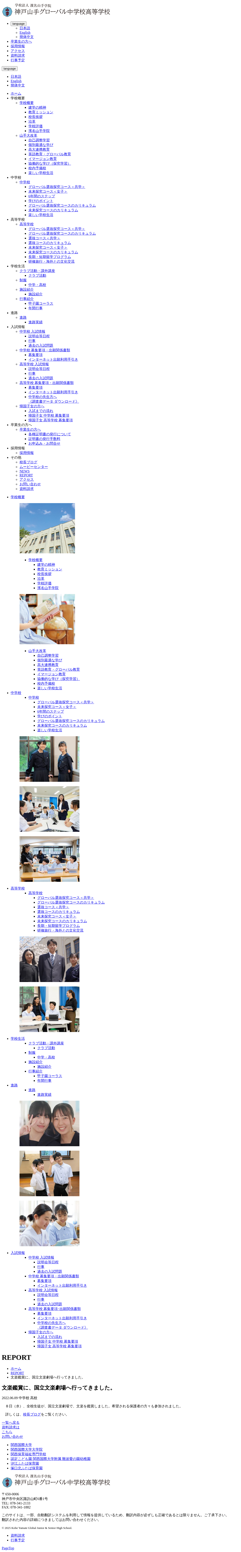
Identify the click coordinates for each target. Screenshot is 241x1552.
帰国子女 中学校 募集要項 (48, 415)
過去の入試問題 (40, 345)
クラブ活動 (37, 275)
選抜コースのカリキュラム (49, 243)
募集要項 (35, 355)
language (18, 23)
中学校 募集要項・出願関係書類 (45, 350)
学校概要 (27, 103)
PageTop (8, 1548)
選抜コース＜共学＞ (44, 238)
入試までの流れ (40, 411)
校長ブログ (28, 462)
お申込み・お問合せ (44, 443)
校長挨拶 (35, 117)
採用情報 (18, 46)
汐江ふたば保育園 (25, 1463)
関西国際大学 (21, 1445)
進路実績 (35, 322)
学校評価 (35, 126)
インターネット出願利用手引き (53, 359)
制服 (23, 280)
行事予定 (18, 60)
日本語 (25, 28)
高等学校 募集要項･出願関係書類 (54, 1309)
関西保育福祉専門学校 (28, 1454)
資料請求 (18, 55)
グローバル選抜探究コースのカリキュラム (62, 205)
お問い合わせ (30, 484)
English (25, 32)
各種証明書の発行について (49, 434)
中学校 (25, 182)
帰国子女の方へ (32, 406)
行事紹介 (27, 299)
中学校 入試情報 (32, 331)
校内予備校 (37, 168)
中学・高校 (37, 285)
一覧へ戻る (11, 1422)
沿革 (32, 121)
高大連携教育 (39, 149)
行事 (32, 341)
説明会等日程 (39, 336)
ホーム (16, 93)
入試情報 (18, 1253)
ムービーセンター (34, 467)
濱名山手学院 (39, 131)
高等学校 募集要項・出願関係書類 (47, 383)
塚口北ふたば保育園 (27, 1468)
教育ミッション (40, 112)
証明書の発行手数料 (44, 439)
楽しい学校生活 (40, 173)
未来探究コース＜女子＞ (47, 191)
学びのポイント (40, 201)
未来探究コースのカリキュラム (53, 210)
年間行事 (35, 308)
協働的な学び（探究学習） (49, 163)
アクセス (18, 51)
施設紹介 (27, 289)
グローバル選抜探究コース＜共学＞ (56, 187)
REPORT (26, 475)
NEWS (25, 471)
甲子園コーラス (40, 303)
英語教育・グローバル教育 (49, 154)
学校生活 (18, 1038)
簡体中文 (27, 37)
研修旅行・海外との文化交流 (51, 261)
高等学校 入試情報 (34, 364)
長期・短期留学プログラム (49, 257)
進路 (23, 317)
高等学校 (27, 224)
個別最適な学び (40, 145)
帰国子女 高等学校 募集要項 (50, 420)
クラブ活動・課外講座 (37, 271)
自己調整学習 (39, 140)
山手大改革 (28, 135)
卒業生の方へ (21, 41)
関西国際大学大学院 (27, 1449)
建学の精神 (37, 107)
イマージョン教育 (42, 159)
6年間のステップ (41, 196)
